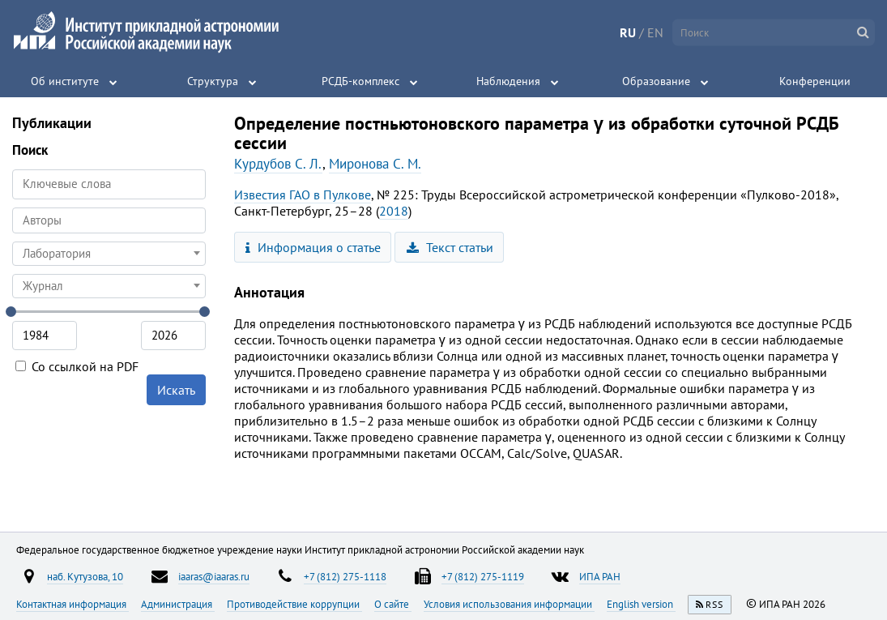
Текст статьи (450, 247)
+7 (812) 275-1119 (482, 576)
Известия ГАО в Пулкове (302, 194)
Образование (656, 81)
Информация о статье (313, 247)
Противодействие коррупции (294, 603)
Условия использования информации (509, 603)
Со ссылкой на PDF (77, 366)
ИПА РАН (599, 576)
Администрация (178, 603)
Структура (212, 81)
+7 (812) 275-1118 (345, 576)
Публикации (52, 122)
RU (628, 32)
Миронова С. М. (375, 164)
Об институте (65, 81)
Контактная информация (72, 603)
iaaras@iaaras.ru (213, 576)
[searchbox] (109, 220)
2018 (393, 211)
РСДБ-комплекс (360, 81)
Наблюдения (508, 81)
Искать (176, 390)
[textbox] (109, 253)
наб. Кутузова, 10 (85, 576)
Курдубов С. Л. (278, 164)
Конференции (815, 81)
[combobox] (109, 220)
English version (641, 603)
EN (655, 32)
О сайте (393, 603)
